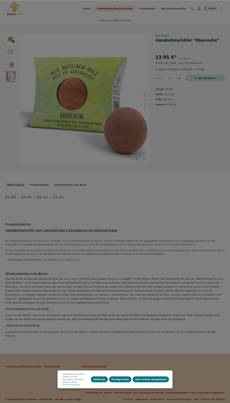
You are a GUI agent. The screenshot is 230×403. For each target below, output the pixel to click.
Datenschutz (157, 399)
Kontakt (128, 399)
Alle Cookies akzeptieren (150, 379)
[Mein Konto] (199, 8)
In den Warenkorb (205, 78)
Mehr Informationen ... (72, 385)
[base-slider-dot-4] (145, 107)
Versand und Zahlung (213, 399)
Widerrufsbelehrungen (178, 399)
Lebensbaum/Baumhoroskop (23, 366)
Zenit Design (74, 399)
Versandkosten (146, 392)
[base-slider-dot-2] (145, 100)
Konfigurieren (120, 379)
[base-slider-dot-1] (145, 94)
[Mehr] (222, 8)
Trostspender (52, 366)
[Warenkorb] (210, 8)
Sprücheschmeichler (94, 366)
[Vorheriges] (136, 158)
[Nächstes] (144, 158)
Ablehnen (99, 379)
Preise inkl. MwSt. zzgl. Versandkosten (179, 63)
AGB (196, 399)
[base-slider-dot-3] (145, 103)
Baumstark (162, 35)
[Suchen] (192, 8)
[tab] (15, 185)
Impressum (141, 399)
